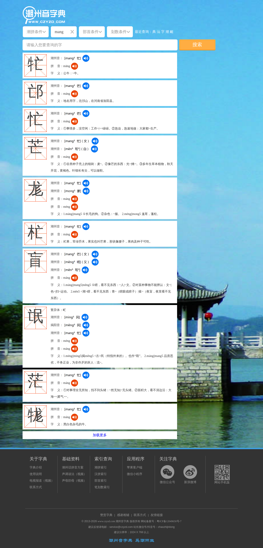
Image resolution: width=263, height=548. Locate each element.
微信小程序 (134, 474)
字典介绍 (36, 467)
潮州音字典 (122, 521)
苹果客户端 (134, 467)
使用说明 (36, 474)
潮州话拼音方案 (73, 467)
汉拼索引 (100, 474)
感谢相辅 (123, 515)
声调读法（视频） (74, 474)
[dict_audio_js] (85, 58)
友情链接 (157, 515)
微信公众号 (167, 482)
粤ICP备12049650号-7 (169, 521)
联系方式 (36, 487)
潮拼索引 (100, 467)
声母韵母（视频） (74, 480)
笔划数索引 (102, 487)
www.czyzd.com (106, 521)
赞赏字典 (106, 515)
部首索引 (100, 480)
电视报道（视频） (42, 480)
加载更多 (100, 435)
